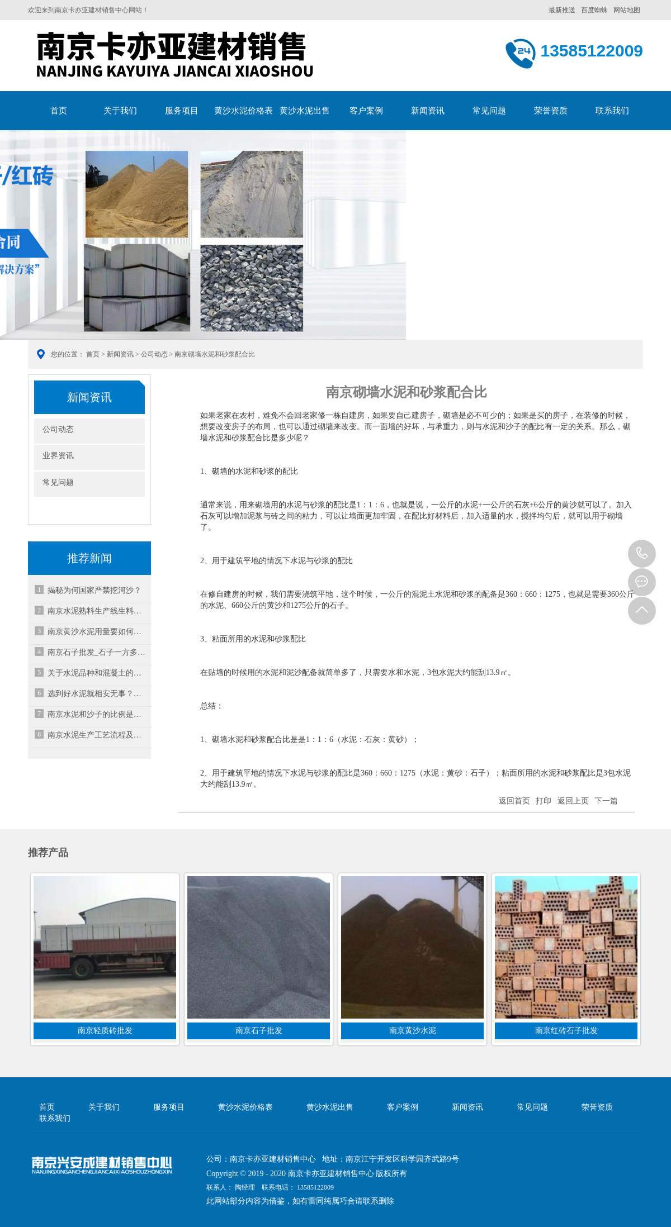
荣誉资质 (551, 110)
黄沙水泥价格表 (243, 110)
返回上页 (573, 801)
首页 (58, 110)
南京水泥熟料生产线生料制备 (98, 611)
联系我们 (612, 110)
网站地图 (626, 10)
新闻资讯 (428, 110)
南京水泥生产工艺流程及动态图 (98, 735)
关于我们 (120, 110)
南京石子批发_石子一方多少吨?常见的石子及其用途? (98, 652)
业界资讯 (58, 455)
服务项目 (182, 110)
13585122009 (642, 554)
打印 (543, 801)
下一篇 (606, 801)
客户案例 (366, 110)
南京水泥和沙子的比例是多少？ (98, 714)
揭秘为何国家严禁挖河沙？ (94, 590)
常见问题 (489, 110)
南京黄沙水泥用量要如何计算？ (98, 631)
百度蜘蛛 (594, 10)
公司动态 (154, 354)
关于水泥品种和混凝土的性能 (98, 673)
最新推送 (562, 10)
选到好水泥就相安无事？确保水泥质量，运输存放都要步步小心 (98, 693)
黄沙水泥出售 (305, 110)
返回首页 (514, 801)
